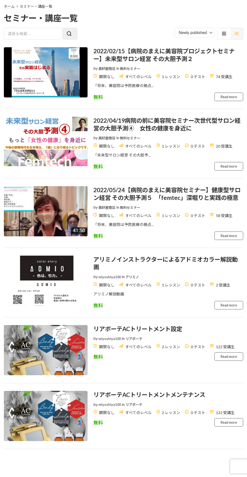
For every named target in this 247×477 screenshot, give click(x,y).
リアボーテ (137, 359)
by (95, 70)
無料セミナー (133, 70)
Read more (228, 99)
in (120, 70)
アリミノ (135, 295)
